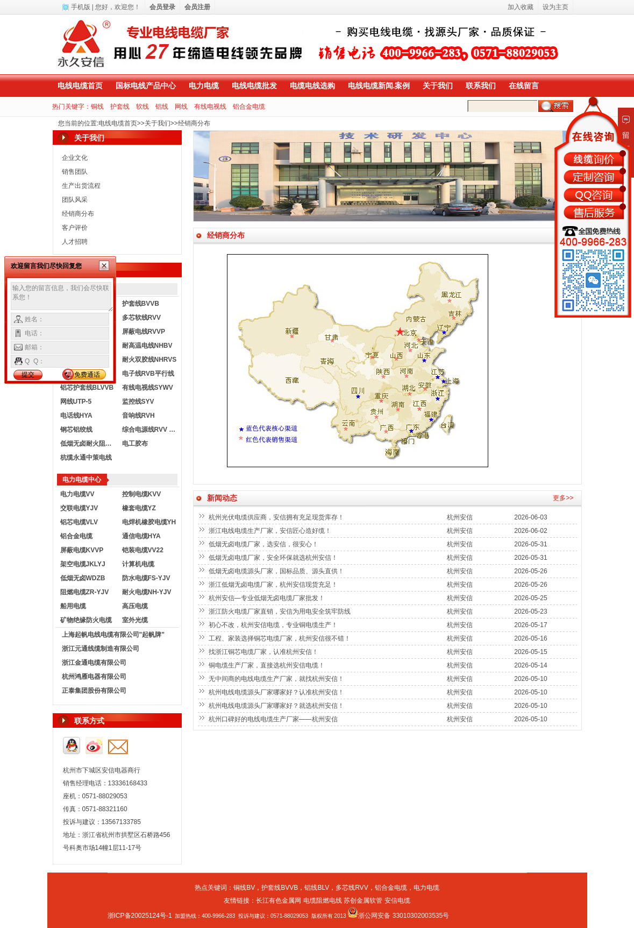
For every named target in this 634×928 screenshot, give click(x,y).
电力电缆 (204, 85)
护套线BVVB (140, 303)
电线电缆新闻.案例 (379, 85)
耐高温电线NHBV (147, 345)
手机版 (80, 7)
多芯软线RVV (141, 317)
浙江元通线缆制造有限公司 (100, 648)
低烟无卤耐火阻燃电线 (88, 443)
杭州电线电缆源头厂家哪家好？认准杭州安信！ (277, 692)
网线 (181, 106)
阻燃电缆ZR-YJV (84, 592)
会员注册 (197, 7)
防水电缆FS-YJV (146, 578)
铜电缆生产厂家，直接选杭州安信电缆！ (267, 665)
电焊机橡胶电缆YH (149, 522)
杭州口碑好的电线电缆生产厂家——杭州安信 (274, 719)
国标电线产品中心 (146, 85)
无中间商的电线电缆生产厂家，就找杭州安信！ (277, 679)
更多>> (563, 498)
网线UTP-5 (76, 401)
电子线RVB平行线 (148, 373)
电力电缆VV (77, 494)
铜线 (97, 106)
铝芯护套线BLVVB (87, 387)
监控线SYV (138, 401)
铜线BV (244, 887)
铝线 (161, 106)
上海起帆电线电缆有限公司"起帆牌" (113, 634)
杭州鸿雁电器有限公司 (94, 676)
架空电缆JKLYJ (82, 564)
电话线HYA (76, 415)
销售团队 (75, 171)
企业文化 (75, 157)
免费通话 (87, 374)
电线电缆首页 (80, 85)
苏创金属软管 (363, 900)
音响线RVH (138, 415)
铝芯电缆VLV (79, 522)
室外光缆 (135, 620)
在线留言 (524, 85)
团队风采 (75, 199)
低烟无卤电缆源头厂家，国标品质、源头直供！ (277, 571)
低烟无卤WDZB (82, 578)
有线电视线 (210, 106)
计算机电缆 (138, 564)
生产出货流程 (81, 185)
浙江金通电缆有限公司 (94, 662)
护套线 (120, 106)
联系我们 (481, 85)
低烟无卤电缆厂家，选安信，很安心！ (264, 544)
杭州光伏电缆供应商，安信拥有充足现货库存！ (277, 517)
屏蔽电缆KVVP (82, 550)
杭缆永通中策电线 (86, 457)
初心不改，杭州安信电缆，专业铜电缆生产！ (274, 625)
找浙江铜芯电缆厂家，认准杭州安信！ (264, 652)
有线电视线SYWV (147, 387)
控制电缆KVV (141, 494)
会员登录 (162, 7)
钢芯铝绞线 (76, 429)
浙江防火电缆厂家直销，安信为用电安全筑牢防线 (280, 611)
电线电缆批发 (254, 85)
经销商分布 (194, 123)
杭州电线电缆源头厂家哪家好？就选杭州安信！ (277, 705)
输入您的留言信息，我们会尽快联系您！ (62, 297)
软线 (142, 106)
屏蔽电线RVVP (143, 331)
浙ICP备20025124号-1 (140, 915)
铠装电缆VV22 (142, 550)
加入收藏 (520, 7)
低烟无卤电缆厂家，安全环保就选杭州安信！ (274, 557)
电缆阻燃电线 (322, 900)
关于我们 (438, 85)
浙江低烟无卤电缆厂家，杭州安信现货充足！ (274, 584)
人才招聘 (75, 241)
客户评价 (75, 227)
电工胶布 (135, 443)
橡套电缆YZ (139, 508)
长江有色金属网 (278, 900)
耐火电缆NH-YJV (147, 592)
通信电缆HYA (141, 536)
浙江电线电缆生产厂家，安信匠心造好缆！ (271, 531)
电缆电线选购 (312, 85)
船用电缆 (73, 606)
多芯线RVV (352, 887)
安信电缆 (397, 900)
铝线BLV (316, 887)
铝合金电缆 (249, 106)
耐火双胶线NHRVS (149, 359)
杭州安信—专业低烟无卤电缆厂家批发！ (267, 598)
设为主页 (555, 7)
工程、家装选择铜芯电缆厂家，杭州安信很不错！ (280, 638)
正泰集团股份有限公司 (94, 690)
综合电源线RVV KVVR (150, 429)
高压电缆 (135, 606)
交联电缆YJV (79, 508)
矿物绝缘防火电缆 (86, 620)
